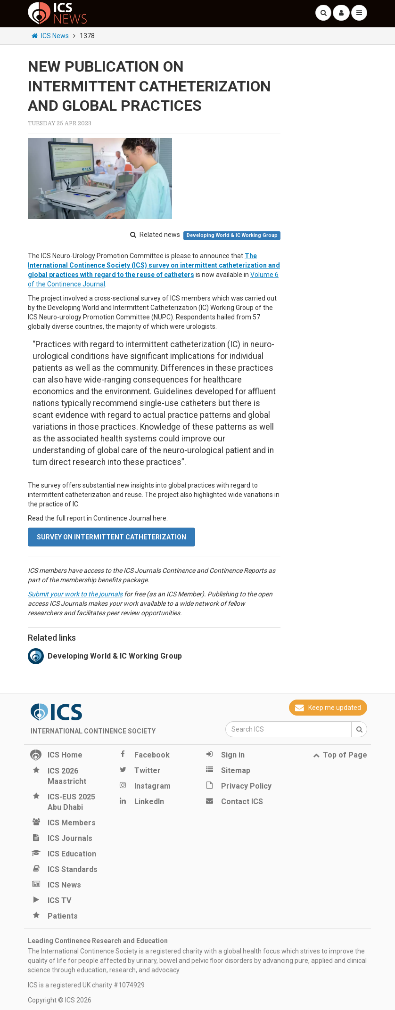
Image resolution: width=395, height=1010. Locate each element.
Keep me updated (328, 707)
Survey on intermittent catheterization (111, 537)
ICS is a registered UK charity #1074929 (86, 985)
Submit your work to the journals (75, 594)
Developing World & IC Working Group (232, 235)
